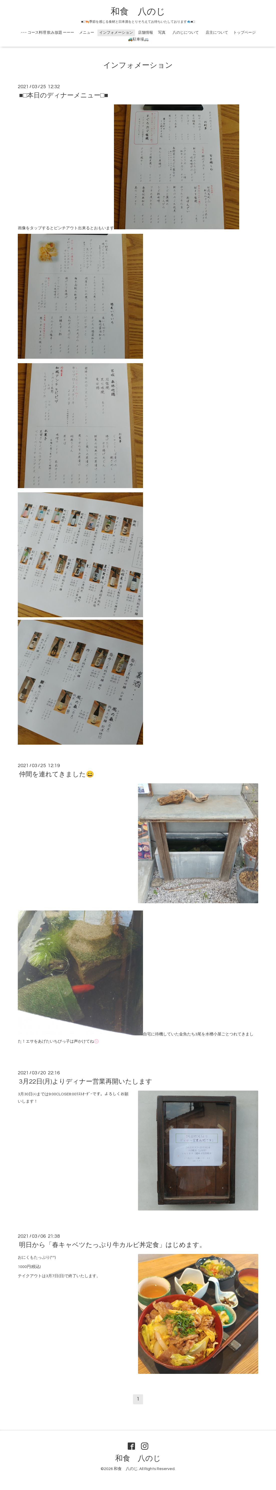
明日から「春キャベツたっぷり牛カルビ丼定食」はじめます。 (112, 1245)
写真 (162, 32)
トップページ (244, 32)
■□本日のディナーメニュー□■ (63, 95)
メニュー (86, 32)
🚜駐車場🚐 (138, 39)
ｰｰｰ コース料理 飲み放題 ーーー (47, 32)
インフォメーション (116, 32)
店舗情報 (145, 32)
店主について (217, 32)
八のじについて (188, 32)
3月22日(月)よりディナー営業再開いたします (85, 1081)
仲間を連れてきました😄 (56, 774)
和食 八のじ (138, 11)
